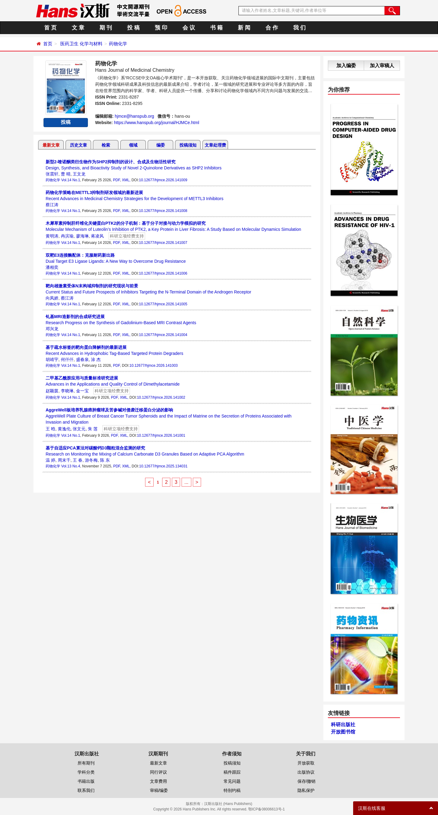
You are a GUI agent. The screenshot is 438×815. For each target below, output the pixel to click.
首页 (47, 43)
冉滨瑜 (67, 236)
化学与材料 (91, 43)
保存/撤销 (306, 781)
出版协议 (306, 772)
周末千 (64, 460)
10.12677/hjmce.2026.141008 (163, 211)
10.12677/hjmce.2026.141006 (163, 273)
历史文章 (78, 145)
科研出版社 (343, 724)
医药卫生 (69, 43)
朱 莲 (93, 428)
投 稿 (133, 28)
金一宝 (82, 390)
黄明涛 (52, 236)
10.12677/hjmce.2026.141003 (153, 365)
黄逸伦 (64, 428)
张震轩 (52, 174)
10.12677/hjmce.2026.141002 (161, 397)
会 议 (188, 28)
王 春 (77, 460)
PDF (116, 180)
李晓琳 (67, 390)
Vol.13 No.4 (70, 466)
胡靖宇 (52, 359)
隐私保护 (306, 790)
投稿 (66, 122)
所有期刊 (86, 763)
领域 (133, 145)
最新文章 (51, 145)
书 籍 (216, 28)
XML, (126, 180)
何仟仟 (67, 359)
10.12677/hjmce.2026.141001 (161, 435)
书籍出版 (86, 781)
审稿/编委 (159, 790)
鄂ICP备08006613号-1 (266, 809)
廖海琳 (82, 236)
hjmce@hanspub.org (134, 116)
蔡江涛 (52, 204)
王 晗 (50, 428)
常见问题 (232, 781)
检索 (106, 145)
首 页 (50, 28)
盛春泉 (82, 359)
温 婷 (50, 460)
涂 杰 (96, 359)
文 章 (78, 28)
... (186, 482)
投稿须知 (187, 145)
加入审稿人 (382, 65)
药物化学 (118, 43)
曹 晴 (66, 174)
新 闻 (244, 28)
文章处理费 (215, 145)
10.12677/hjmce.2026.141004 (163, 335)
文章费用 (158, 781)
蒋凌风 (97, 236)
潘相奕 (52, 267)
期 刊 (105, 28)
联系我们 (86, 790)
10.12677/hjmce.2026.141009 (163, 180)
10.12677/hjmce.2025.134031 (163, 466)
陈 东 (105, 460)
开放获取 (306, 763)
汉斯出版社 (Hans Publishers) (228, 804)
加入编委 (346, 65)
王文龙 (79, 174)
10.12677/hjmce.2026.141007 (163, 243)
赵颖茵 (52, 390)
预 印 (161, 28)
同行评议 (158, 772)
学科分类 (86, 772)
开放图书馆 (343, 731)
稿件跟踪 (232, 772)
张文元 (79, 428)
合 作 (272, 28)
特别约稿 (232, 790)
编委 (160, 145)
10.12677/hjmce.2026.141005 (163, 304)
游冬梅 (91, 460)
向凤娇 (52, 298)
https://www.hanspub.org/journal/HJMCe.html (156, 122)
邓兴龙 (52, 328)
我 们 (299, 28)
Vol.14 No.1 (70, 180)
